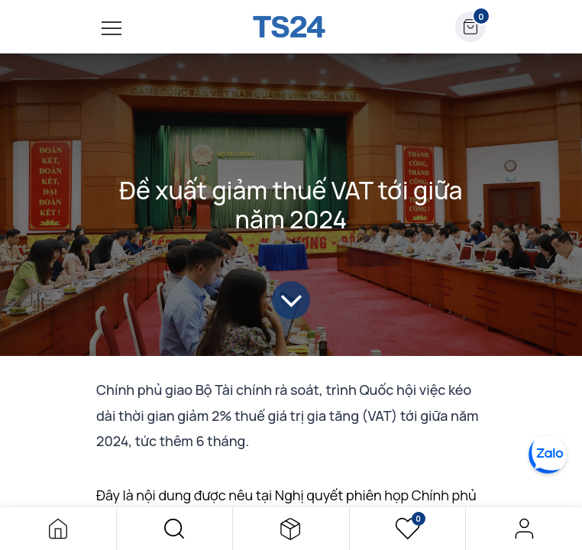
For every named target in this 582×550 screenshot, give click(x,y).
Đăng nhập (524, 528)
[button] (175, 528)
